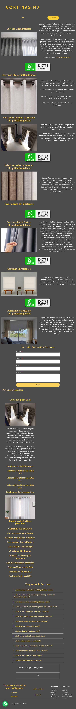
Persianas (14, 696)
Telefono (19, 358)
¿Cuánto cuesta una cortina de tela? (28, 660)
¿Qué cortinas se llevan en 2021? (27, 631)
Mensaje (18, 372)
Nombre (18, 351)
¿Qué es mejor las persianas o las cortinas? (31, 621)
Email (17, 365)
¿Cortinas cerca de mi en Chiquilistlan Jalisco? (32, 602)
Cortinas (14, 692)
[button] (22, 17)
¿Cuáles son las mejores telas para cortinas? (32, 611)
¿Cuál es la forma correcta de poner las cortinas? (33, 616)
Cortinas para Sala (63, 57)
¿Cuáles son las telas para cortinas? (28, 655)
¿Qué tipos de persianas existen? (27, 626)
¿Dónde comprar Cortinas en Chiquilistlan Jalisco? (34, 590)
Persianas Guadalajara (12, 390)
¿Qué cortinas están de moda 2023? (28, 641)
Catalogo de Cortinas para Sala (20, 492)
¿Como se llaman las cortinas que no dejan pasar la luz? (36, 607)
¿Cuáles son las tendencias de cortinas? (30, 636)
